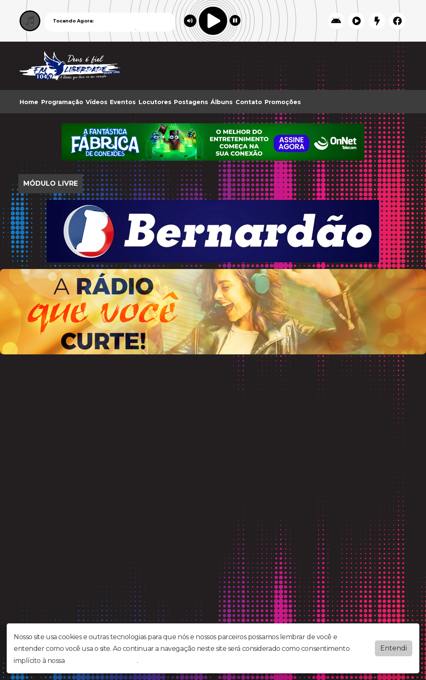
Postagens (191, 102)
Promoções (283, 102)
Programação (62, 102)
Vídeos (96, 102)
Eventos (123, 102)
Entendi (393, 648)
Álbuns (222, 102)
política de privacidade (101, 661)
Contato (248, 102)
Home (29, 102)
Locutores (155, 102)
